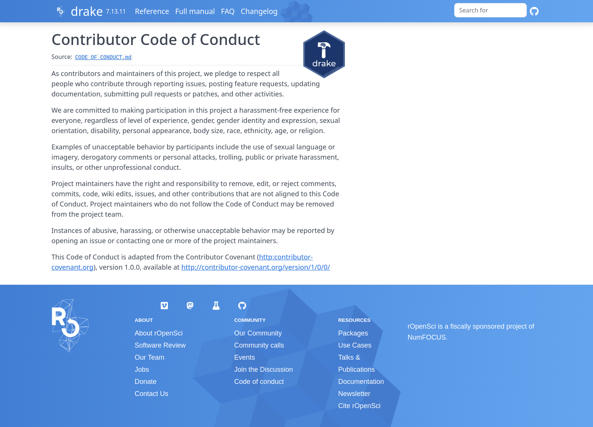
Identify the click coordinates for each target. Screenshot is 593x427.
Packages (353, 333)
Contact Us (151, 393)
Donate (146, 381)
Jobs (142, 369)
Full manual (195, 11)
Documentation (361, 381)
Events (244, 357)
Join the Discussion (263, 369)
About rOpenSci (159, 333)
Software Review (160, 345)
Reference (152, 11)
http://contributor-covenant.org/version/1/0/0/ (256, 267)
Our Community (258, 333)
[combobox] (490, 10)
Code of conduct (259, 381)
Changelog (259, 11)
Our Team (150, 357)
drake (87, 11)
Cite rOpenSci (359, 406)
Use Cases (354, 345)
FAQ (228, 11)
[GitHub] (534, 11)
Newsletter (354, 393)
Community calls (259, 345)
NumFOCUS (427, 337)
